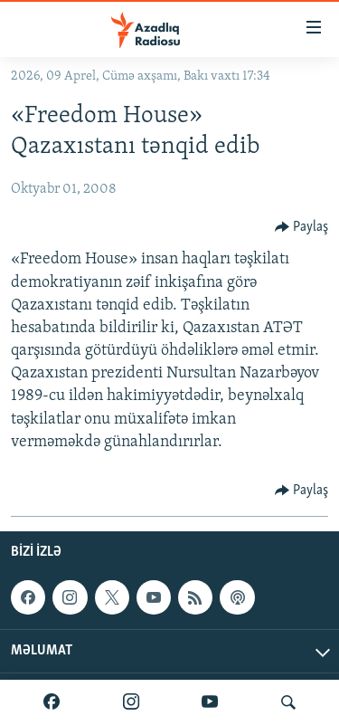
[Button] (302, 227)
